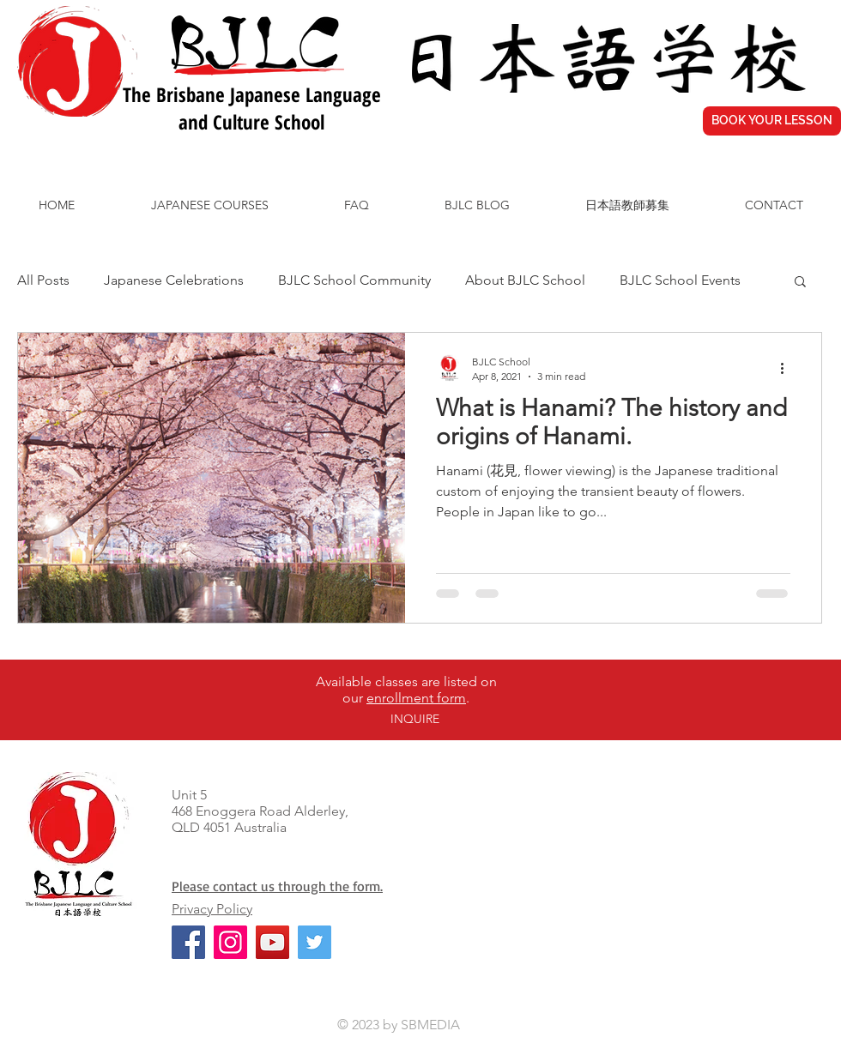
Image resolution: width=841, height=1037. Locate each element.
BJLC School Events (680, 280)
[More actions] (787, 368)
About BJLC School (525, 280)
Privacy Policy (212, 909)
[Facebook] (188, 942)
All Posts (43, 280)
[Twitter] (314, 942)
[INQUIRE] (414, 720)
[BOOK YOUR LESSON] (772, 121)
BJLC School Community (354, 280)
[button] (800, 283)
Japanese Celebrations (174, 280)
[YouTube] (272, 942)
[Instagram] (230, 942)
